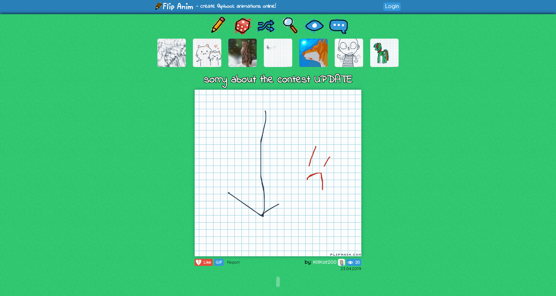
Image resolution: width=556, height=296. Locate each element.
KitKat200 (329, 262)
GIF (219, 262)
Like (203, 262)
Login (392, 6)
